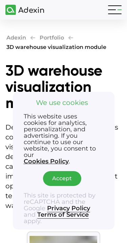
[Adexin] (22, 10)
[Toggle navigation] (115, 10)
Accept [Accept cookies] (62, 178)
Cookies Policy (46, 161)
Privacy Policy (68, 208)
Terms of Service (63, 214)
